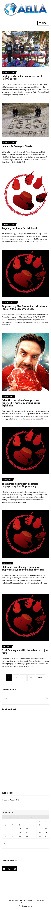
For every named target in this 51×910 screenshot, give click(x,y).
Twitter (9, 868)
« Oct (4, 843)
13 (31, 678)
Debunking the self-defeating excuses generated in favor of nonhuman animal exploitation (21, 403)
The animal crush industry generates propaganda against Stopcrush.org (20, 485)
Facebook (4, 868)
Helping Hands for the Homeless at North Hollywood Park (22, 77)
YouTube (14, 868)
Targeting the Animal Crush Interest (19, 228)
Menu (43, 23)
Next (40, 678)
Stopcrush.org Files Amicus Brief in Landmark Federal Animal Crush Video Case (24, 307)
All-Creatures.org (25, 906)
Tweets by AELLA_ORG (10, 800)
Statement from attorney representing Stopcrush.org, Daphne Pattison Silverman (23, 568)
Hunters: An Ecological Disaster (17, 146)
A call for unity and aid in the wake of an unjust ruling (25, 651)
